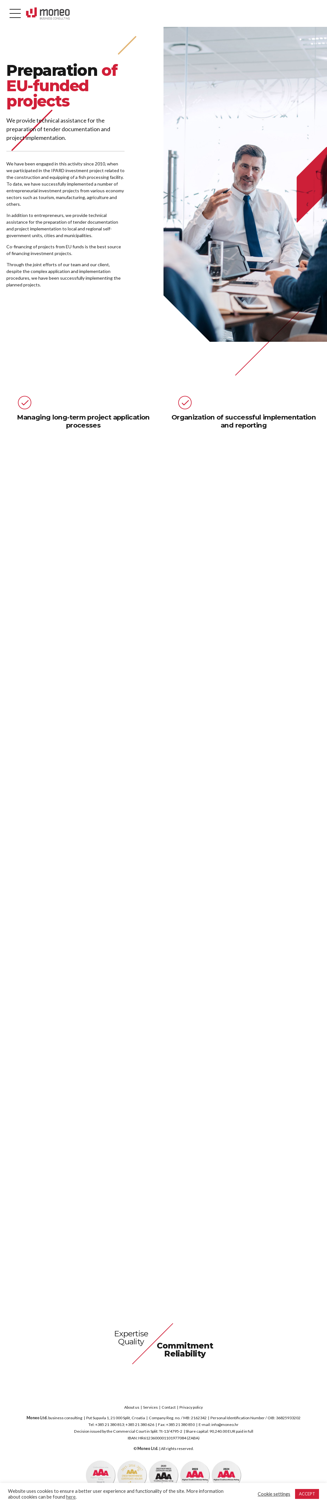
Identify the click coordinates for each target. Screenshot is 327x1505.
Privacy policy (191, 1407)
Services (150, 1407)
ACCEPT (307, 1493)
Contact (169, 1407)
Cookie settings (274, 1494)
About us (131, 1407)
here (71, 1497)
